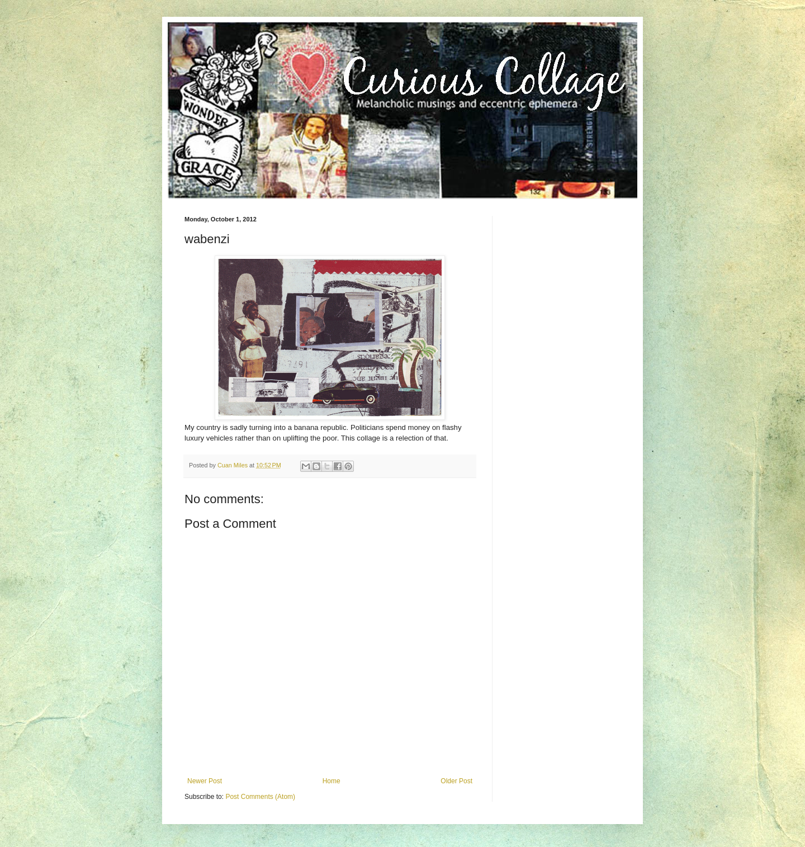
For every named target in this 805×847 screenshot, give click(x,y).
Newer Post (204, 781)
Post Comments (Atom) (260, 797)
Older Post (456, 781)
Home (331, 781)
